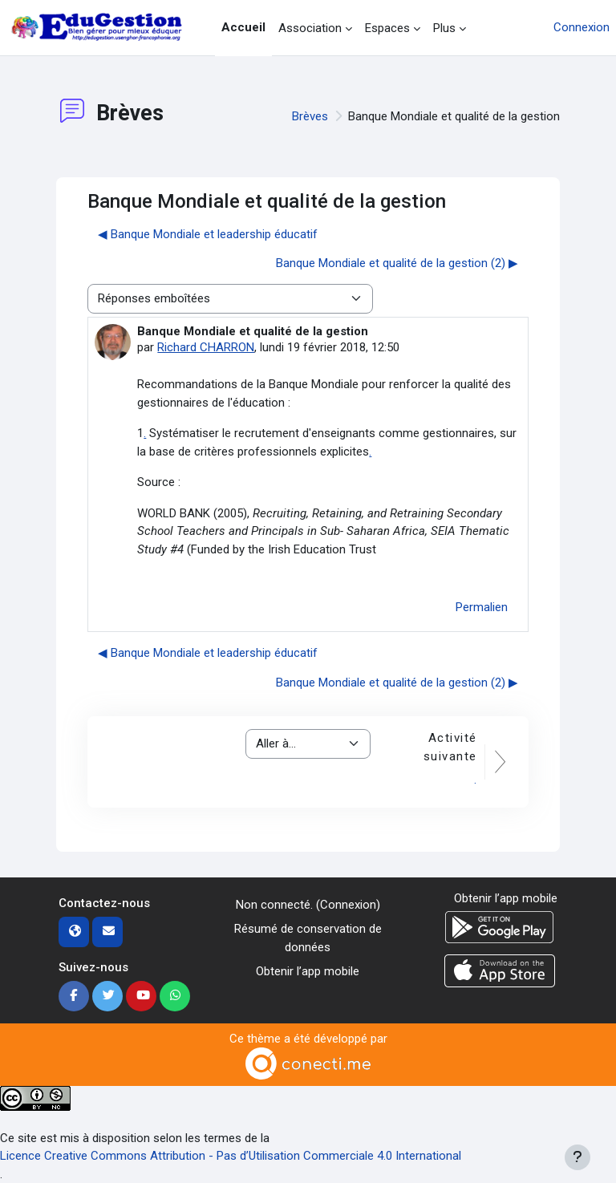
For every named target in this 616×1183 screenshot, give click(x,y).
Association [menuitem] (310, 28)
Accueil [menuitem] (243, 27)
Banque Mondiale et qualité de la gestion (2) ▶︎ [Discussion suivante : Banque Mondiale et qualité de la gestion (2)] (397, 263)
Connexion (581, 27)
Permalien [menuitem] (482, 607)
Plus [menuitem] (444, 28)
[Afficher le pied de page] (577, 1157)
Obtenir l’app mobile (307, 971)
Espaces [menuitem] (387, 28)
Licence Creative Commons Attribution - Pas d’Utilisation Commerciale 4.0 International (230, 1156)
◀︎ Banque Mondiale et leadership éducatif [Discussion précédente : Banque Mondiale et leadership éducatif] (208, 234)
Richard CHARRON (205, 347)
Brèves (310, 116)
